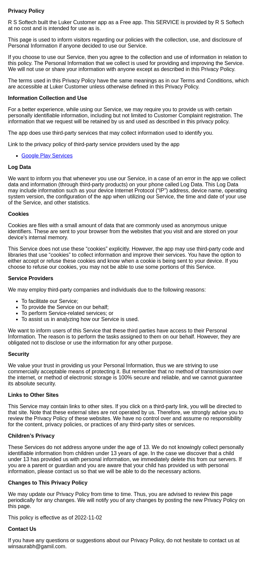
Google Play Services (47, 156)
